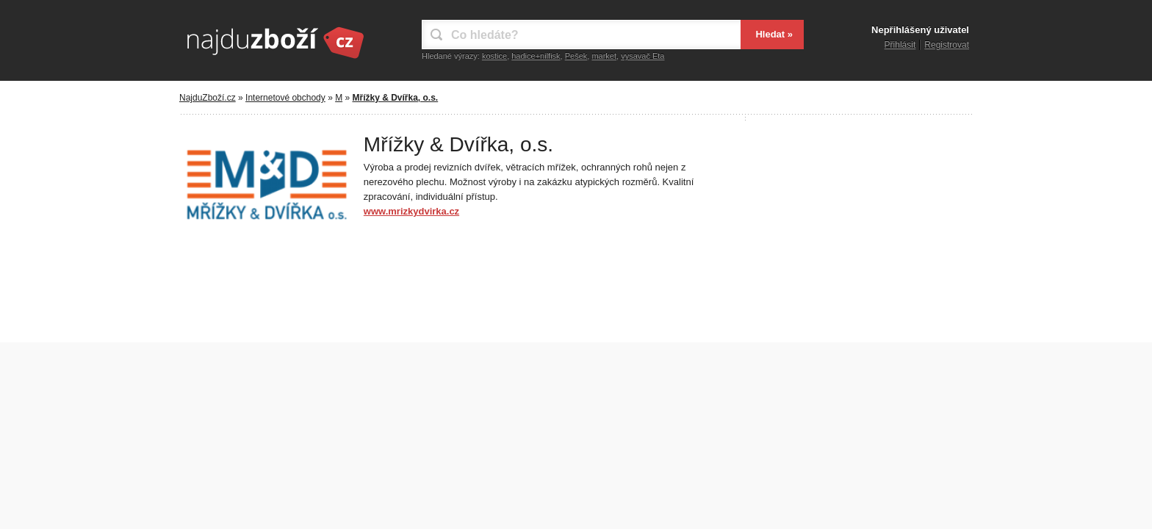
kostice (494, 55)
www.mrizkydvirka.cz (411, 211)
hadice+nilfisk (535, 55)
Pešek (576, 55)
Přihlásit (900, 45)
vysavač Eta (642, 55)
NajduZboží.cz (207, 98)
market (603, 55)
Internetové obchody (285, 98)
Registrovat (946, 45)
